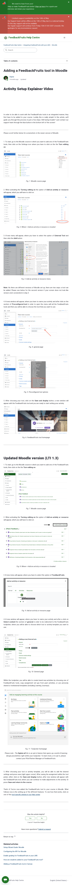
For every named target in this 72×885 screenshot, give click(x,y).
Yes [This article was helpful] (30, 818)
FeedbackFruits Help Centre (12, 45)
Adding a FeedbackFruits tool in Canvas (18, 864)
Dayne (12, 77)
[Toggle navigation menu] (64, 37)
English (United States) (59, 880)
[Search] (20, 50)
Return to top (10, 836)
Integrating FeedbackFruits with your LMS (36, 45)
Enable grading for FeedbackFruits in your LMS (20, 856)
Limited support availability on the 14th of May (30, 18)
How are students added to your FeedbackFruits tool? (23, 860)
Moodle (54, 45)
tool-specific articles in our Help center (26, 795)
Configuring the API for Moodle (15, 851)
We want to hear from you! (22, 4)
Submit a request (44, 829)
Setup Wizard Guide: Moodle (14, 847)
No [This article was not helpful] (42, 818)
